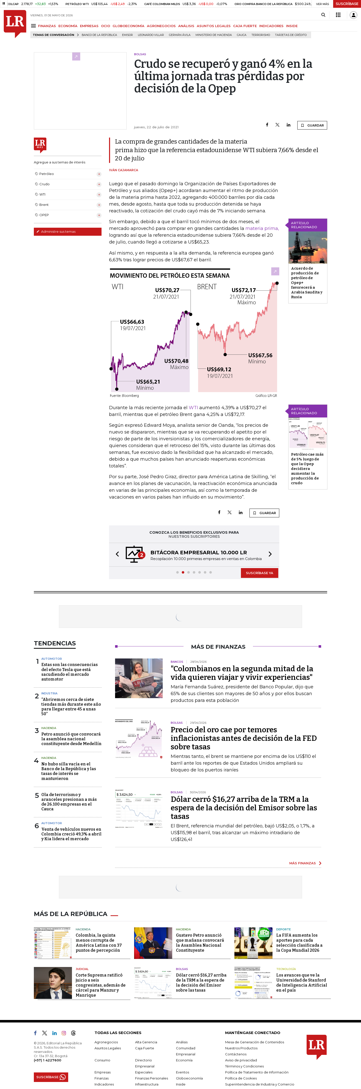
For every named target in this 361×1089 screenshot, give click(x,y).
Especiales (143, 1072)
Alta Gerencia (146, 1042)
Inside (181, 1084)
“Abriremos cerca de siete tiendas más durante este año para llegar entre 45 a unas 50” (71, 706)
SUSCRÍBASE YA (259, 573)
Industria (49, 693)
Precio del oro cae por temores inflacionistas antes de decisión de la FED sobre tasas (244, 738)
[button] (116, 554)
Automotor (51, 658)
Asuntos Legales (108, 1048)
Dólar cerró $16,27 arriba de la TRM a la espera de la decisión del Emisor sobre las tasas (244, 808)
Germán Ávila (180, 35)
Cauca (241, 35)
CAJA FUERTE (245, 26)
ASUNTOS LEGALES (214, 26)
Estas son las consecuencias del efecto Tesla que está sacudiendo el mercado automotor (69, 672)
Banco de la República (99, 35)
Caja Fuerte (144, 1048)
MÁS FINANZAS (302, 863)
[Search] (323, 15)
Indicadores (104, 1084)
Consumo (102, 1060)
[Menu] (34, 25)
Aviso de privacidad (241, 1060)
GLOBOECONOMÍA (128, 26)
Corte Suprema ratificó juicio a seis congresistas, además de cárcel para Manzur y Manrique (101, 985)
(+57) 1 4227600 (47, 1060)
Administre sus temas (55, 231)
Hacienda (48, 728)
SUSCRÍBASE (347, 4)
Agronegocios (106, 1042)
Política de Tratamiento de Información (257, 1072)
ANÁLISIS (186, 26)
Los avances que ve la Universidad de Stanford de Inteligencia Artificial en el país (301, 983)
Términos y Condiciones (244, 1066)
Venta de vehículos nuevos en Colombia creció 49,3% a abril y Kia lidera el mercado (71, 834)
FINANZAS (47, 26)
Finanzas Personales (151, 1078)
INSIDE (292, 26)
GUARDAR (312, 125)
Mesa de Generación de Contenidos (254, 1042)
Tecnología (286, 969)
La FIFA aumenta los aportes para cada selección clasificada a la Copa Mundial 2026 (299, 943)
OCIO (105, 26)
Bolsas (182, 969)
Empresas (103, 1072)
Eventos (182, 1072)
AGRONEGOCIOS (161, 26)
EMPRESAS (89, 26)
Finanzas (102, 1078)
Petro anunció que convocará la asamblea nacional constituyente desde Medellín (71, 739)
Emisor (127, 35)
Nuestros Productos (241, 1048)
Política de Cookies (241, 1078)
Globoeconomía (189, 1078)
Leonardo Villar (151, 35)
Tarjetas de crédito (291, 35)
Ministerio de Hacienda (214, 35)
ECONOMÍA (67, 26)
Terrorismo (260, 35)
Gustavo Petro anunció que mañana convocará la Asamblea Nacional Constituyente (200, 943)
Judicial (82, 969)
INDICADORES (271, 26)
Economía (184, 1060)
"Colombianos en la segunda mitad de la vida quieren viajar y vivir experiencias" (242, 673)
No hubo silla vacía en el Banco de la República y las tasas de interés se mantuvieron (68, 771)
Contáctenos (235, 1054)
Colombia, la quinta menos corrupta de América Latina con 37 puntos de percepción (99, 943)
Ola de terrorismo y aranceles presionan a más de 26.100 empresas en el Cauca (69, 802)
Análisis (182, 1042)
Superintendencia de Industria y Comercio (259, 1084)
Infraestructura (146, 1084)
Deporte (283, 929)
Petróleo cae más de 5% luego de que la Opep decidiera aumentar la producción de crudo (307, 468)
